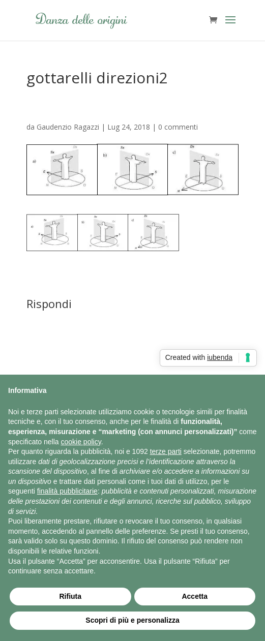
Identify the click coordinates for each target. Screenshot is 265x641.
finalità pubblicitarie (67, 491)
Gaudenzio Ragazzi (68, 127)
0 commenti (178, 127)
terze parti (166, 451)
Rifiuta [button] (70, 596)
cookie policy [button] (81, 442)
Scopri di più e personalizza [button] (132, 620)
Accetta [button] (195, 596)
